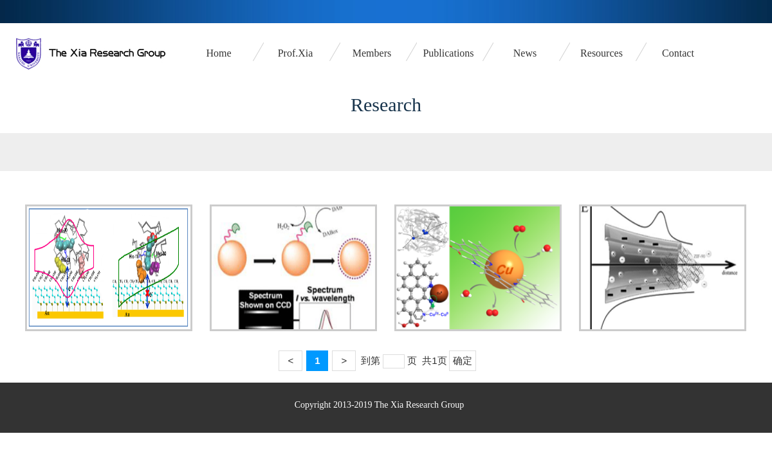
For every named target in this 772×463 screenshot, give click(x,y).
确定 (462, 360)
